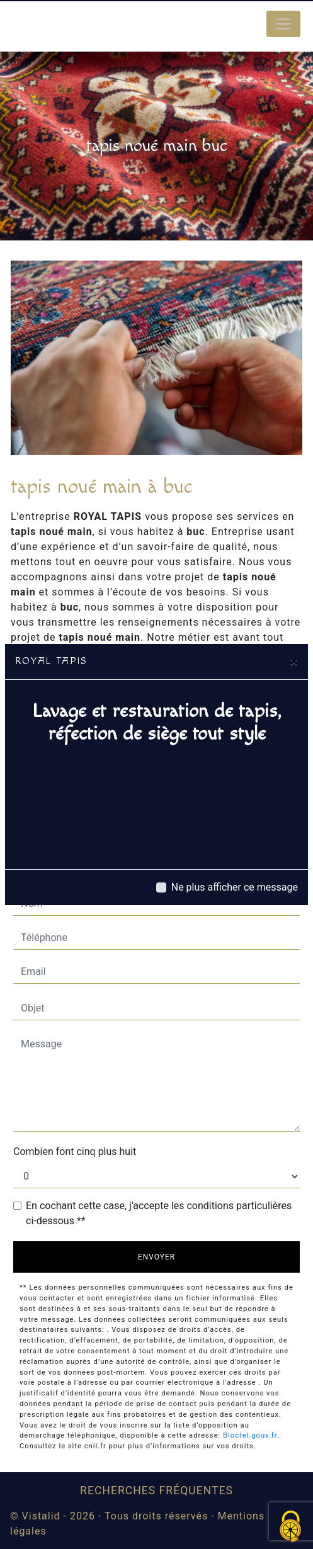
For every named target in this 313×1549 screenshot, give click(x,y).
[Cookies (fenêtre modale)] (291, 1527)
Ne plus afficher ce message (234, 887)
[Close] (294, 661)
